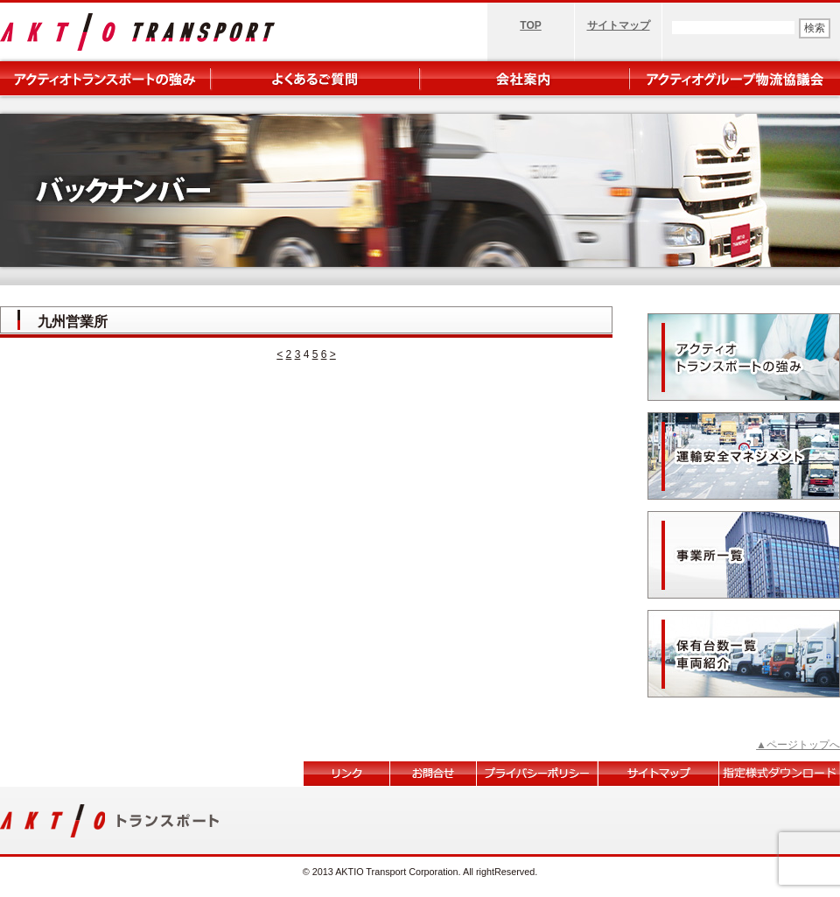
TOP (530, 25)
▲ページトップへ (798, 745)
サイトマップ (618, 25)
